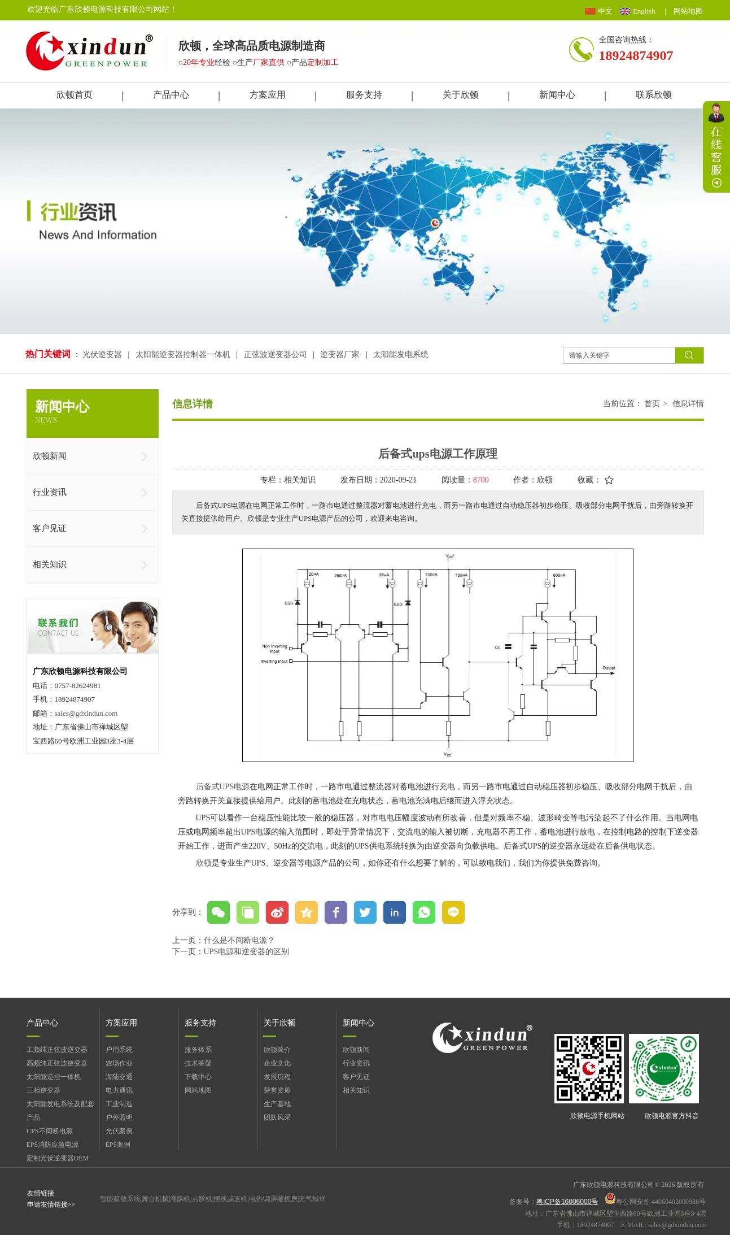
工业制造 (119, 1104)
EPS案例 (118, 1145)
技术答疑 (198, 1063)
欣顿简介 (277, 1050)
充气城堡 (312, 1199)
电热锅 (259, 1199)
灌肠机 (180, 1199)
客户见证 (356, 1077)
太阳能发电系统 (401, 354)
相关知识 (356, 1090)
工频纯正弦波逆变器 (57, 1050)
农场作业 (119, 1063)
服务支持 (200, 1023)
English (644, 11)
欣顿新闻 (356, 1050)
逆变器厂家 (340, 354)
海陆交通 (119, 1077)
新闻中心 (358, 1023)
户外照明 (119, 1117)
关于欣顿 (279, 1023)
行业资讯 (356, 1063)
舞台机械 (155, 1199)
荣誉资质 (277, 1090)
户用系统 (119, 1050)
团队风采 (277, 1117)
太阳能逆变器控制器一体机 (182, 354)
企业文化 (277, 1063)
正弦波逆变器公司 (275, 354)
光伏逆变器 (103, 354)
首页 (652, 403)
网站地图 (688, 11)
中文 (605, 11)
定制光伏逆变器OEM (58, 1158)
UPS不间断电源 (50, 1131)
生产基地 (277, 1104)
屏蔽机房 (284, 1199)
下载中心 (198, 1077)
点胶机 (202, 1199)
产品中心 (42, 1023)
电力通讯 (119, 1090)
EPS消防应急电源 (53, 1145)
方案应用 (121, 1023)
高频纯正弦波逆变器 (57, 1063)
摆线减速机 (230, 1199)
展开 (716, 147)
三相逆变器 (43, 1090)
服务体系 (198, 1050)
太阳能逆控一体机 (54, 1077)
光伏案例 (119, 1131)
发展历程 (277, 1077)
